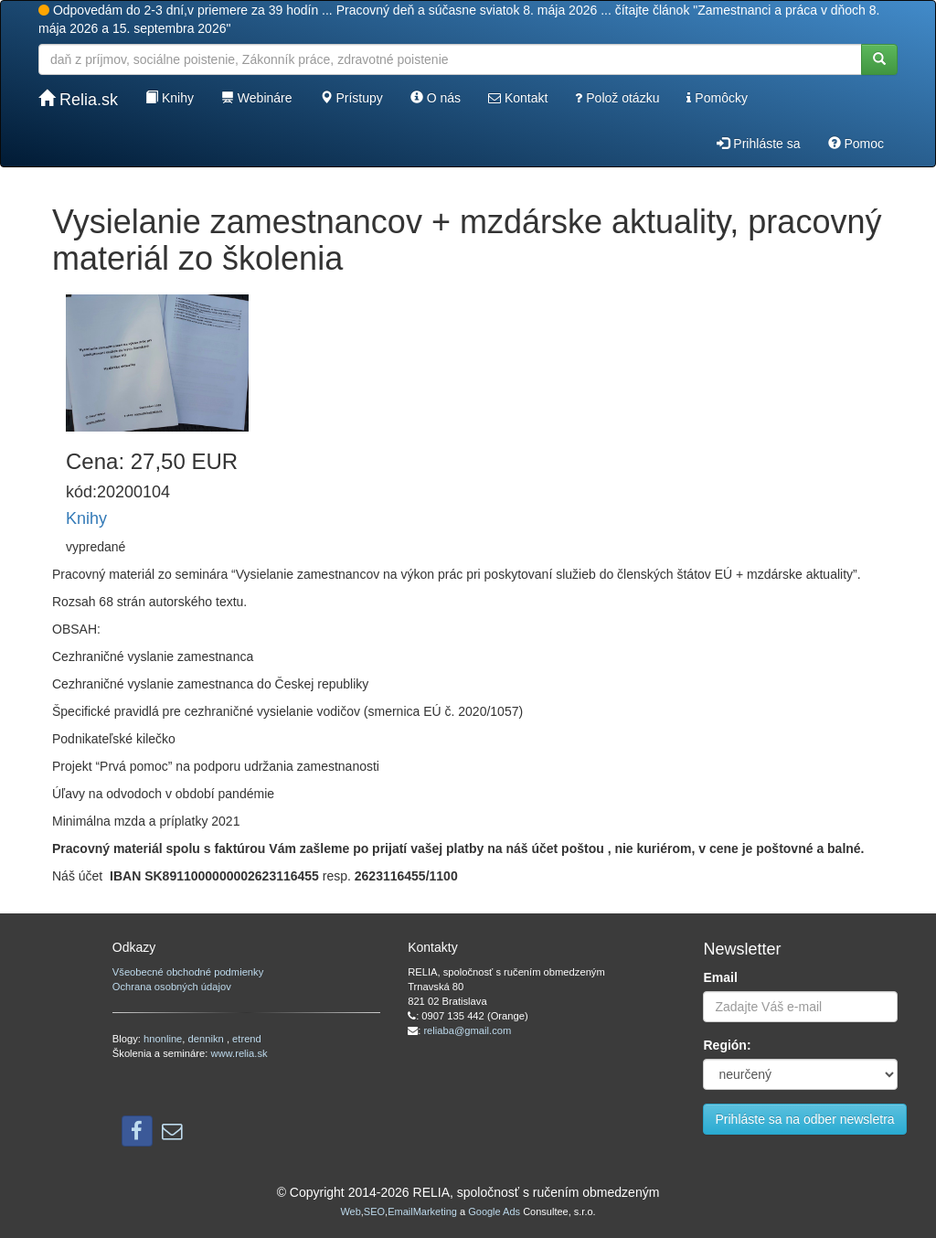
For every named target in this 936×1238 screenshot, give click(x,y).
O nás (435, 98)
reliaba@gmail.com (467, 1030)
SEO (374, 1211)
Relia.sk (78, 99)
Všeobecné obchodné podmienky (187, 971)
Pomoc (856, 143)
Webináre (256, 98)
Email (720, 977)
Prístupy (351, 98)
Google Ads (494, 1211)
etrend (246, 1038)
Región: (726, 1045)
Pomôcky (716, 98)
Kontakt (518, 98)
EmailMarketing (422, 1211)
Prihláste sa (758, 143)
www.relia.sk (238, 1053)
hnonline (163, 1038)
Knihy (169, 98)
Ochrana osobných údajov (171, 986)
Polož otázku (617, 98)
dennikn (207, 1038)
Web (350, 1211)
